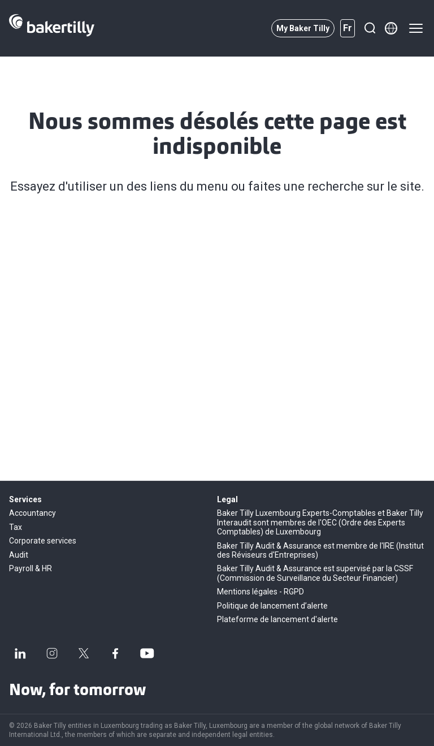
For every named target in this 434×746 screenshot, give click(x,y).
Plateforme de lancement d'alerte (277, 619)
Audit (18, 554)
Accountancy (32, 513)
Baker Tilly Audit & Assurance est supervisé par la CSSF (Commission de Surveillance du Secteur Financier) (315, 573)
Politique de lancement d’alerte (272, 605)
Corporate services (42, 540)
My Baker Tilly (302, 28)
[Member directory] (391, 28)
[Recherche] (370, 28)
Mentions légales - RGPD (260, 591)
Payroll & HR (30, 568)
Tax (15, 527)
